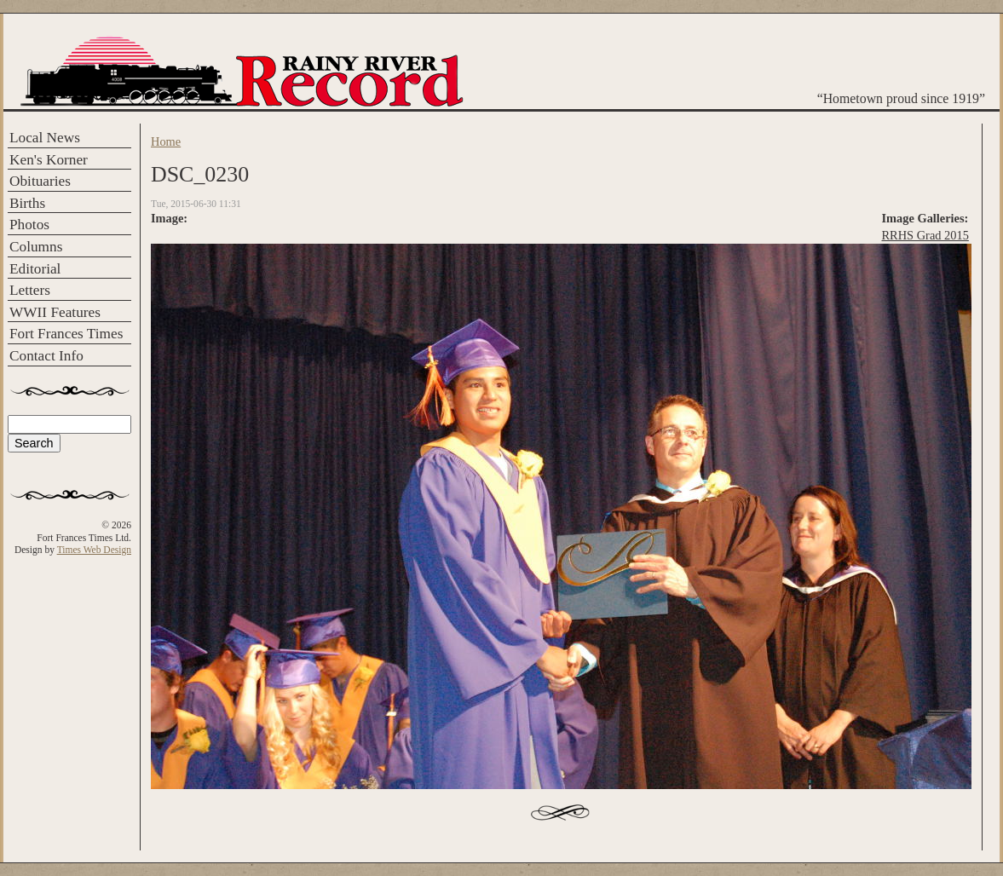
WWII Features (55, 312)
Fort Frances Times (66, 334)
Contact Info (46, 356)
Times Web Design (94, 550)
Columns (35, 247)
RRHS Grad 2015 (925, 235)
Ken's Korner (48, 160)
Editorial (35, 269)
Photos (29, 224)
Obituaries (40, 181)
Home (166, 141)
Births (27, 203)
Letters (29, 290)
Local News (44, 138)
